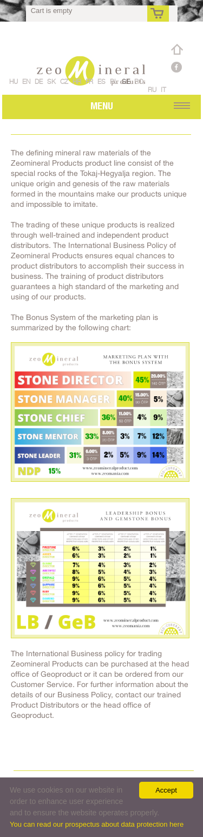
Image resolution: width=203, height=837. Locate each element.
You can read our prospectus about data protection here (97, 824)
